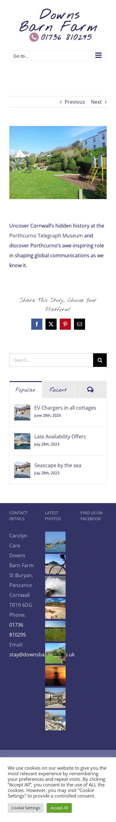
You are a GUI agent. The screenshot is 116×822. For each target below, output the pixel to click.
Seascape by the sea (57, 465)
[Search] (100, 360)
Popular (25, 390)
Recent (58, 390)
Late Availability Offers (60, 436)
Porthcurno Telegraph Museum (46, 235)
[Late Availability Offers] (22, 438)
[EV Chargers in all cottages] (22, 409)
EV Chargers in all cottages (65, 407)
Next (96, 101)
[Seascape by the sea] (22, 466)
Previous (75, 101)
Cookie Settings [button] (25, 808)
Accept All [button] (59, 808)
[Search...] (51, 360)
